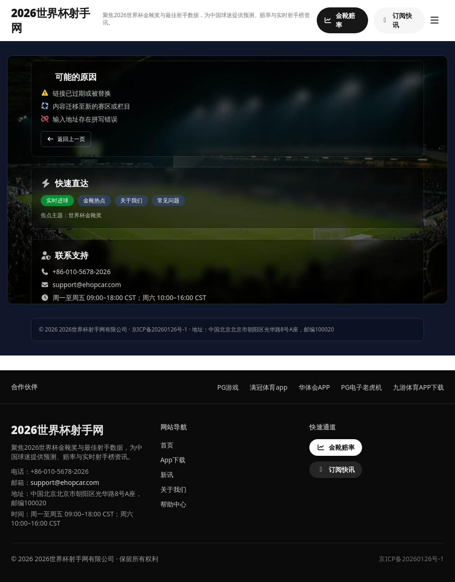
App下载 (172, 459)
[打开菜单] (434, 20)
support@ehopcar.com (87, 284)
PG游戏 (228, 387)
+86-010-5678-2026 (82, 271)
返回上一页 (66, 139)
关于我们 (131, 200)
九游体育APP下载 (418, 387)
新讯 (166, 474)
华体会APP (314, 387)
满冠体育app (268, 387)
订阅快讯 (396, 20)
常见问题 (168, 200)
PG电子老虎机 (361, 387)
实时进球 (57, 200)
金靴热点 (94, 200)
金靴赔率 (339, 20)
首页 (166, 445)
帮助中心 (173, 504)
